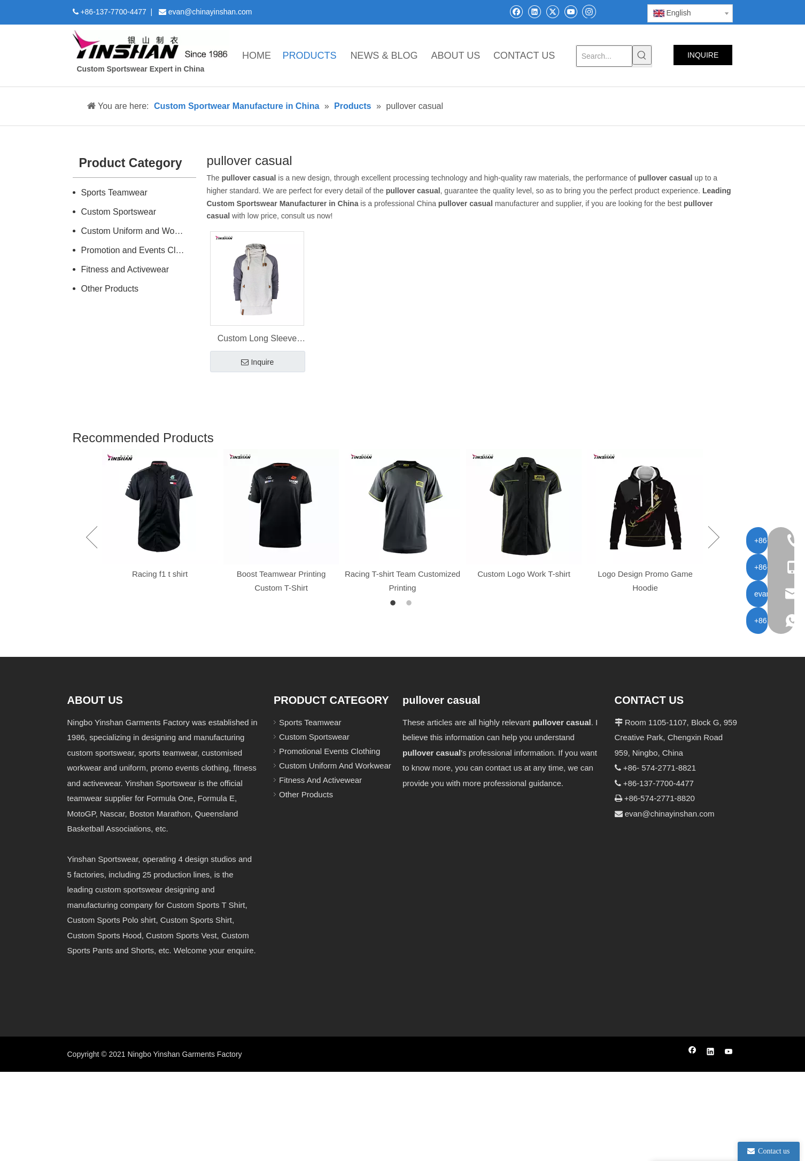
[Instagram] (589, 11)
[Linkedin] (534, 11)
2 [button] (410, 603)
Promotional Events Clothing (329, 751)
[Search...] (604, 56)
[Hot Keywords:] (642, 55)
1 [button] (394, 603)
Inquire (257, 362)
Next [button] (713, 537)
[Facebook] (516, 11)
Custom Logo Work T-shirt (523, 573)
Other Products (110, 288)
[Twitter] (552, 11)
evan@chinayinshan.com (670, 813)
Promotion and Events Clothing (138, 250)
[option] (160, 515)
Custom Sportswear (119, 211)
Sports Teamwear (114, 192)
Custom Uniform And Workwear (335, 765)
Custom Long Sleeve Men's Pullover (257, 340)
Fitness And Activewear (320, 780)
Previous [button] (91, 537)
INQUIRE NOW (702, 58)
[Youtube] (570, 11)
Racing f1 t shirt (160, 573)
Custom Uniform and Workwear (138, 231)
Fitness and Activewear (125, 269)
